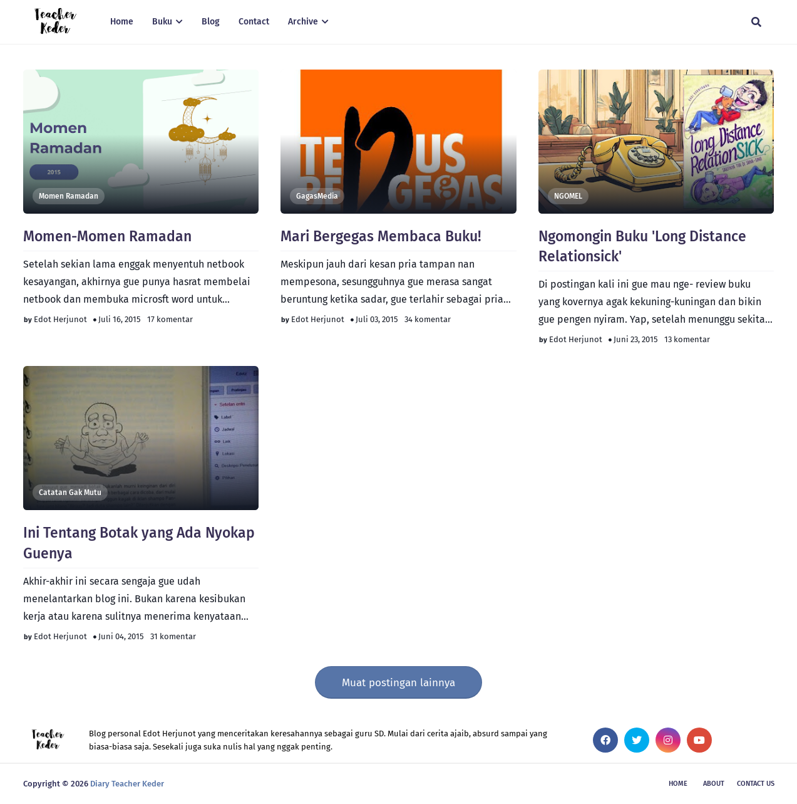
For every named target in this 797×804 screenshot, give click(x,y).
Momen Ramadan (68, 196)
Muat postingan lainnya (398, 682)
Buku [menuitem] (162, 21)
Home (678, 784)
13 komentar (687, 339)
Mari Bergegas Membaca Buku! (380, 236)
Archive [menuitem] (303, 21)
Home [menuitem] (121, 21)
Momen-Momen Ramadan (107, 236)
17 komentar (170, 319)
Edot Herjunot (60, 319)
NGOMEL (568, 196)
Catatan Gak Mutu (70, 492)
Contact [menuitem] (254, 21)
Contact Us (755, 784)
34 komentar (427, 319)
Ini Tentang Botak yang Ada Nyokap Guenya (139, 542)
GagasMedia (317, 196)
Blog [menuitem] (211, 21)
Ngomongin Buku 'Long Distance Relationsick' (642, 246)
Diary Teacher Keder (127, 783)
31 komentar (173, 636)
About (713, 784)
